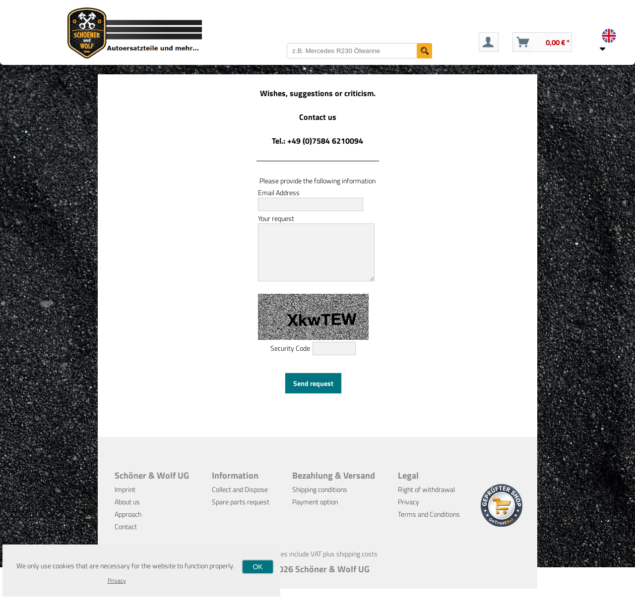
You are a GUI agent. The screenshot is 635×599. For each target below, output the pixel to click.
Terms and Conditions (429, 524)
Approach (128, 524)
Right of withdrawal (426, 499)
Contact (126, 537)
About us (127, 512)
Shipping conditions (319, 499)
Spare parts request (240, 512)
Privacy (408, 512)
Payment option (315, 512)
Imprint (125, 499)
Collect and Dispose (240, 499)
